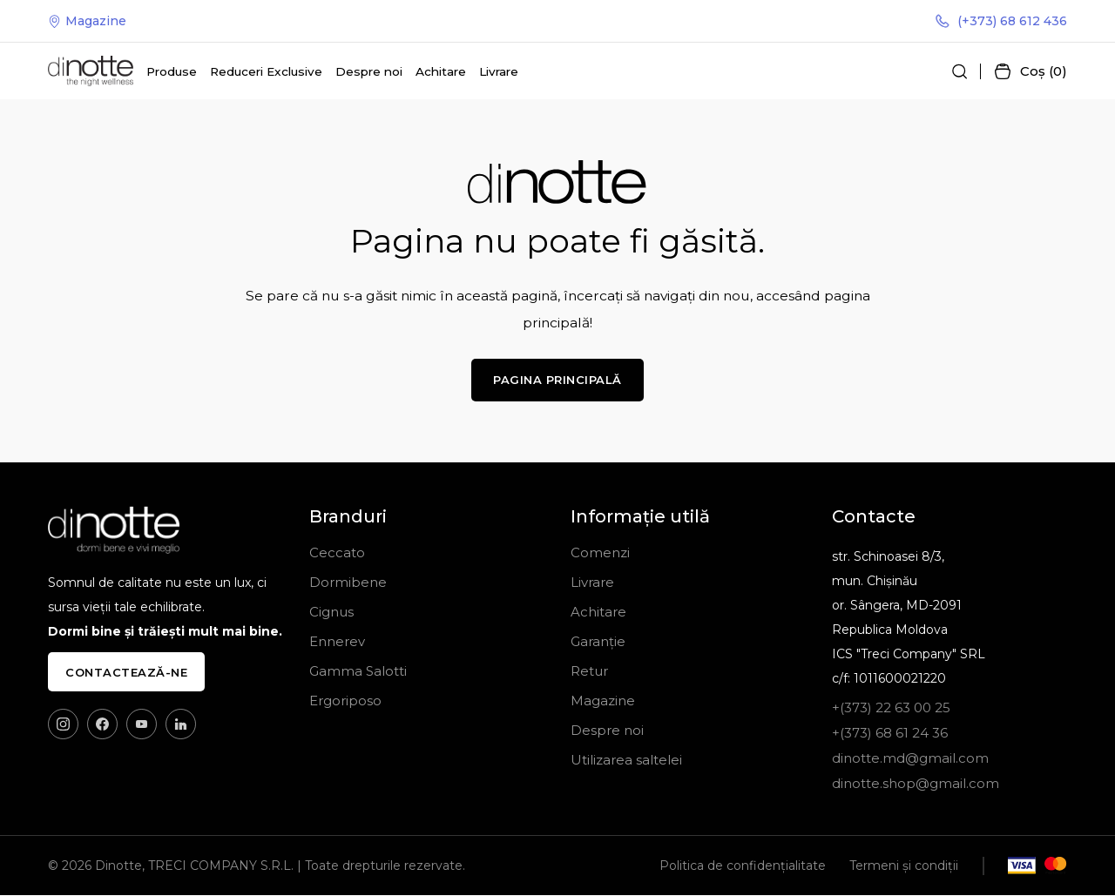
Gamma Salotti (358, 672)
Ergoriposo (345, 701)
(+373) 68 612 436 (1001, 21)
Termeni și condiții (903, 866)
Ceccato (337, 553)
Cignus (331, 612)
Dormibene (348, 583)
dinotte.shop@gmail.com (915, 784)
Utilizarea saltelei (626, 760)
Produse (171, 71)
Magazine (87, 21)
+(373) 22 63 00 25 (891, 708)
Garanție (598, 642)
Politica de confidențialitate (742, 866)
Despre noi (368, 71)
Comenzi (600, 553)
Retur (589, 672)
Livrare (498, 71)
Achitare (441, 71)
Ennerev (337, 642)
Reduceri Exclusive (266, 71)
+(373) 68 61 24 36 (890, 733)
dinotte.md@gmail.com (910, 759)
